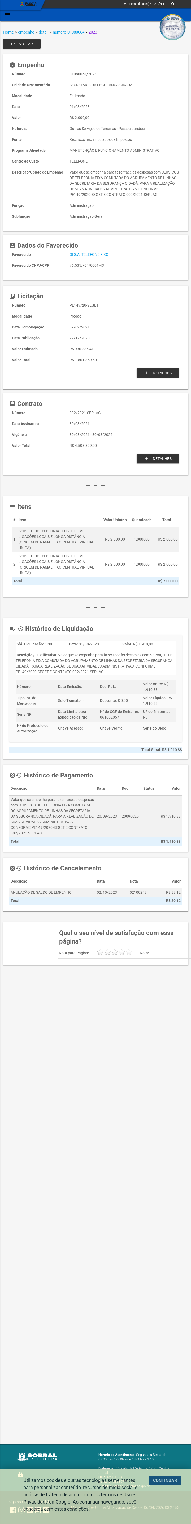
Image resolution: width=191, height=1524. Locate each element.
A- (151, 3)
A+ (160, 4)
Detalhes (158, 373)
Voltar (21, 44)
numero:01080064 (68, 32)
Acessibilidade (135, 4)
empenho (26, 32)
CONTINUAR (165, 1480)
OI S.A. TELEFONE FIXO (89, 254)
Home (8, 32)
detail (44, 32)
